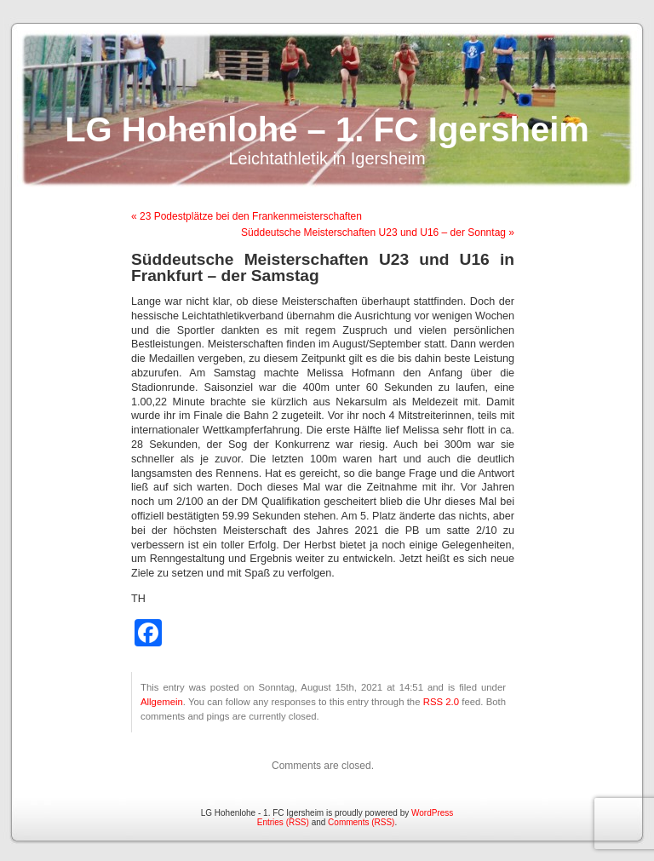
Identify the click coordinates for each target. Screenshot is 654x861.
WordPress (432, 813)
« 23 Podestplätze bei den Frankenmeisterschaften (246, 216)
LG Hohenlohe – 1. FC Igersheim (327, 129)
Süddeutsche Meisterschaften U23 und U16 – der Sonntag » (377, 232)
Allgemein (162, 702)
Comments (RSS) (361, 822)
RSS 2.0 (441, 702)
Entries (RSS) (283, 822)
